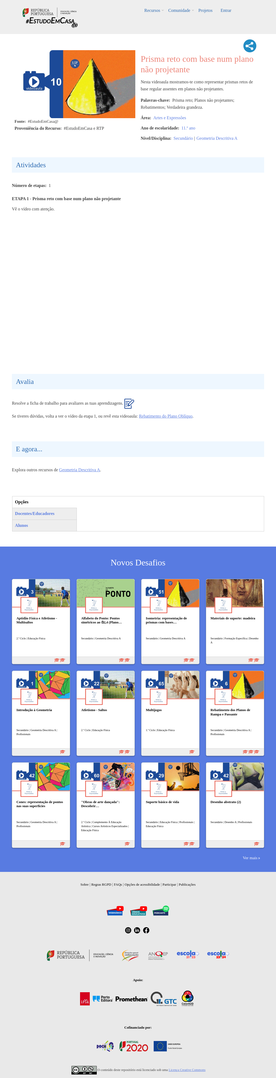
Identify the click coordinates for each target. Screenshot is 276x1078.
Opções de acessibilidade (142, 884)
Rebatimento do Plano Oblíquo (165, 416)
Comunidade (179, 10)
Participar (169, 884)
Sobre (85, 884)
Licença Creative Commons (187, 1070)
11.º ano (188, 128)
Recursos (152, 10)
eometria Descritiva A (81, 470)
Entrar (225, 10)
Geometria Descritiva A (216, 138)
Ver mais (250, 857)
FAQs (118, 884)
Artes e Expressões (169, 117)
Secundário (183, 138)
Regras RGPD (101, 884)
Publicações (187, 884)
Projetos (205, 10)
